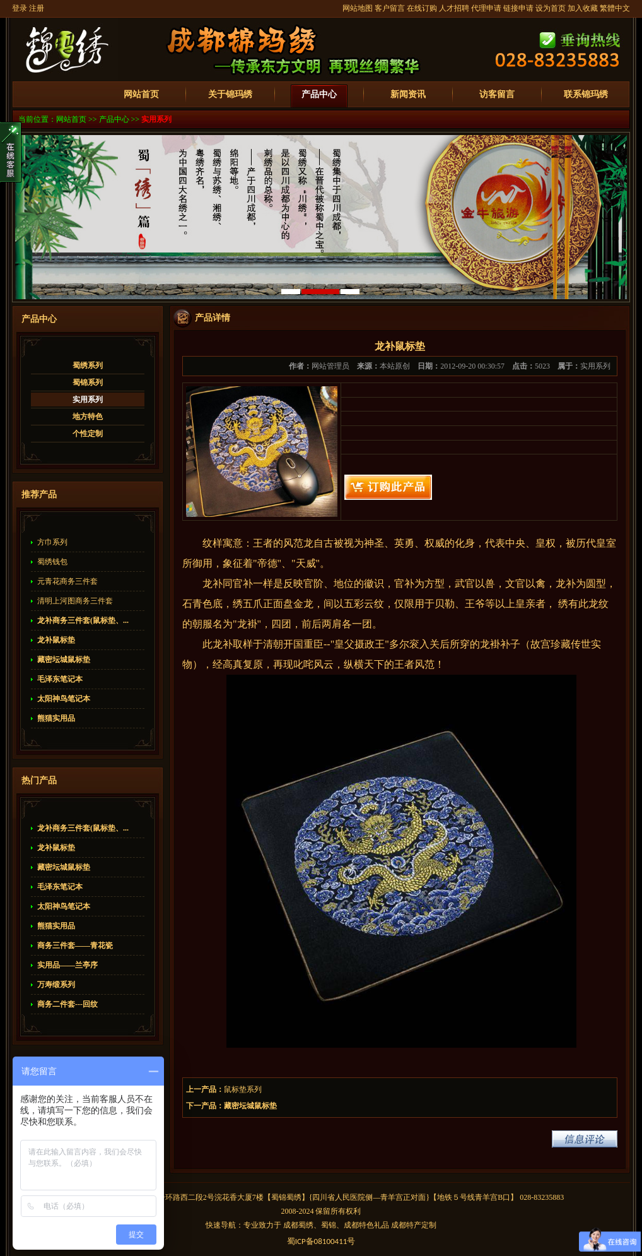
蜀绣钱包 (52, 561)
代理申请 (486, 8)
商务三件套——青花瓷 (75, 945)
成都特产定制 (413, 1225)
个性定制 (88, 433)
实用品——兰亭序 (67, 965)
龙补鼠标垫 (56, 640)
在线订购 (422, 8)
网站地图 (357, 8)
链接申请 (518, 8)
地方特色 (88, 416)
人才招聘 (454, 8)
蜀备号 (321, 1241)
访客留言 (497, 94)
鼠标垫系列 (243, 1089)
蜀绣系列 (88, 365)
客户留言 (390, 8)
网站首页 (141, 94)
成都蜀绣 (298, 1225)
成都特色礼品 (366, 1225)
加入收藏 (583, 8)
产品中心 (319, 94)
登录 (19, 8)
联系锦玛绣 (586, 94)
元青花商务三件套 (67, 581)
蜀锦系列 (88, 382)
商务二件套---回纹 (67, 1004)
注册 (36, 8)
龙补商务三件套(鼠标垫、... (83, 620)
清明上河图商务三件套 (75, 600)
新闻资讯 (408, 94)
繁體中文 (615, 8)
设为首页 (550, 8)
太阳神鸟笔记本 (63, 698)
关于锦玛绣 (230, 94)
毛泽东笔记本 (60, 679)
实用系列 (156, 119)
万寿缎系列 (56, 984)
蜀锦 (278, 1197)
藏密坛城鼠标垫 (63, 659)
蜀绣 (293, 1197)
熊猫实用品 (56, 718)
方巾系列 (52, 542)
